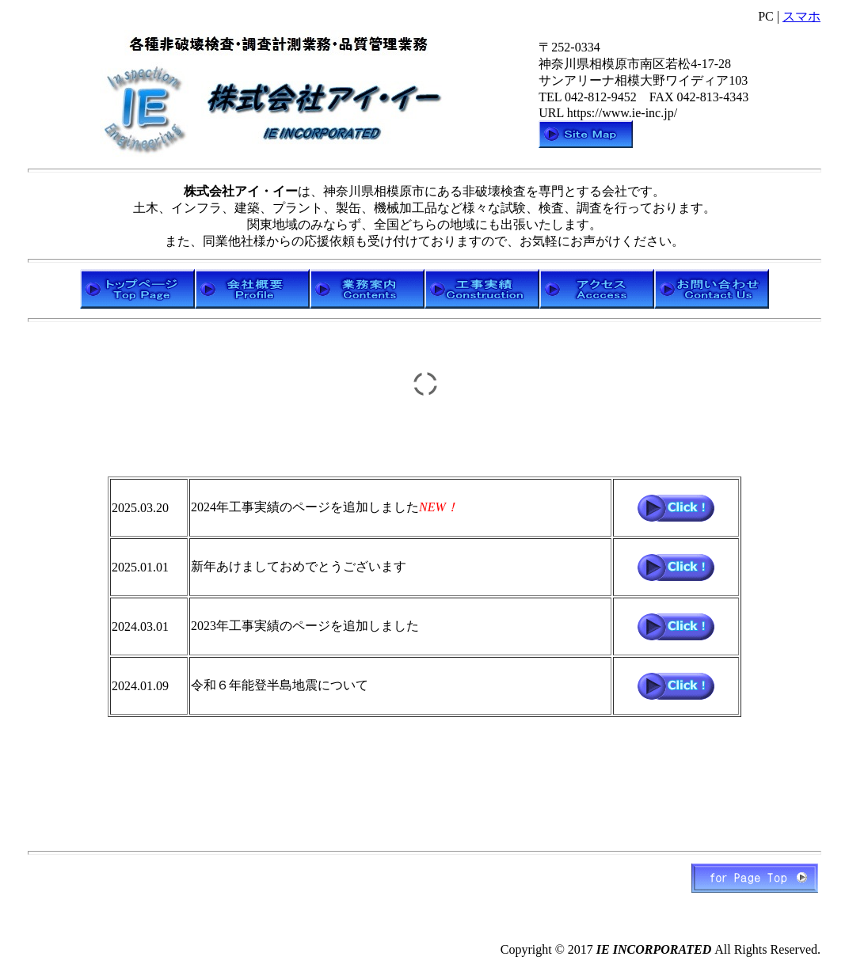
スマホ (801, 16)
